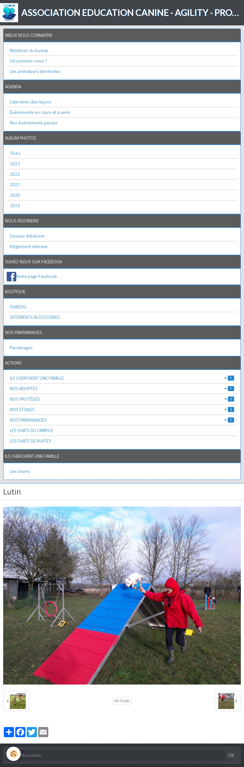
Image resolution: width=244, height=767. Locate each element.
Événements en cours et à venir (40, 112)
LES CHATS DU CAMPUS (31, 430)
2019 (15, 205)
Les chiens (20, 471)
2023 (15, 163)
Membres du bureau (29, 50)
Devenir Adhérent (27, 236)
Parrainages (21, 347)
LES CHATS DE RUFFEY (30, 440)
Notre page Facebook (36, 276)
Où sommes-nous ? (28, 60)
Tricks (15, 153)
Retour (121, 701)
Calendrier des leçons (30, 101)
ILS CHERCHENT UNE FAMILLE (122, 378)
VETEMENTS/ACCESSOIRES (35, 317)
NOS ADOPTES (122, 388)
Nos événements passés (34, 122)
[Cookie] (13, 754)
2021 (15, 184)
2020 (15, 195)
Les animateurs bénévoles (35, 71)
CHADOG (18, 306)
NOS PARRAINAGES (122, 419)
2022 (15, 174)
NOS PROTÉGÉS (122, 399)
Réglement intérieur (29, 246)
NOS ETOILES (122, 409)
